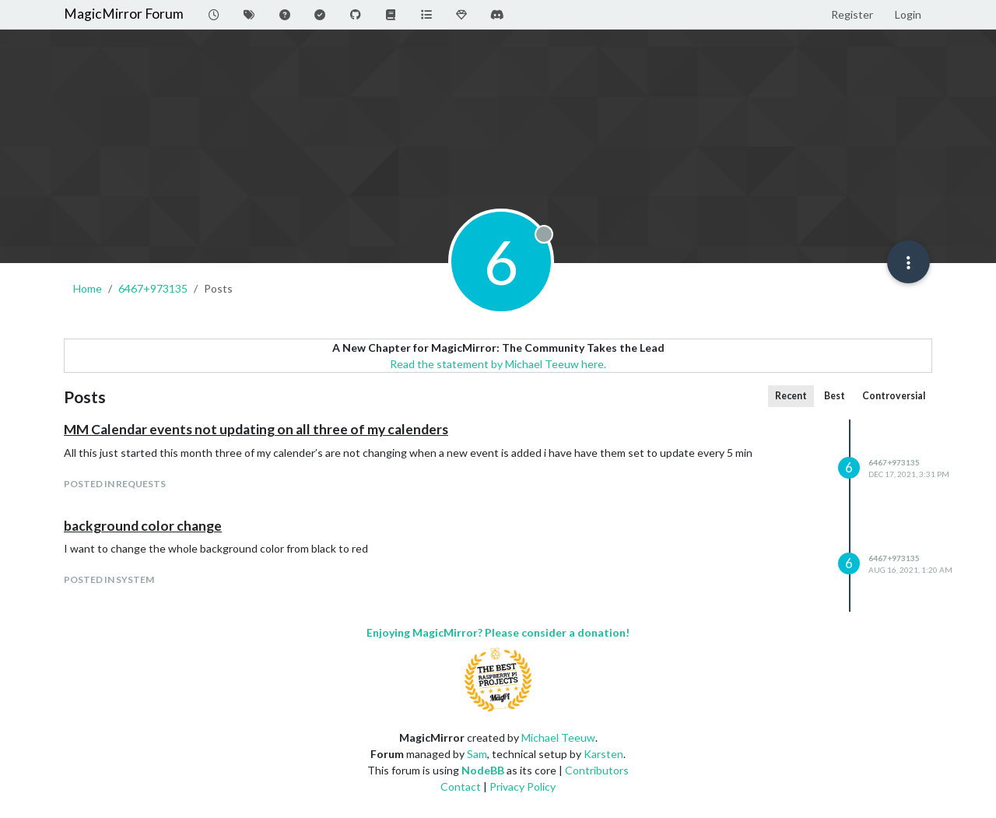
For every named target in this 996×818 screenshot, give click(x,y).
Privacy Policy (522, 786)
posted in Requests (115, 484)
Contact (460, 786)
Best (834, 396)
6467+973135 (894, 462)
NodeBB (482, 770)
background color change (143, 526)
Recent (791, 396)
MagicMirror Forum (124, 13)
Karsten (603, 753)
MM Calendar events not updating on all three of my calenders (256, 429)
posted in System (109, 579)
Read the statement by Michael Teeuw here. (498, 363)
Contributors (597, 770)
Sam (477, 753)
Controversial (893, 396)
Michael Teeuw (558, 737)
